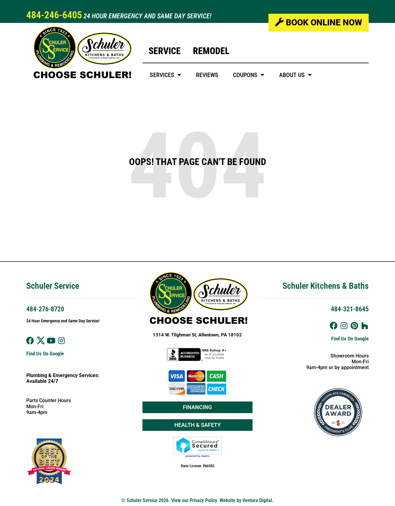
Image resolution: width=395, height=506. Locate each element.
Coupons (248, 74)
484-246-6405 (54, 15)
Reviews (207, 75)
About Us (295, 74)
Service (165, 51)
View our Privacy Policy (194, 500)
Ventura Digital (257, 500)
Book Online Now (318, 22)
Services (165, 74)
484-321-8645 (350, 309)
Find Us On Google (45, 353)
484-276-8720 (45, 309)
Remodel (211, 51)
